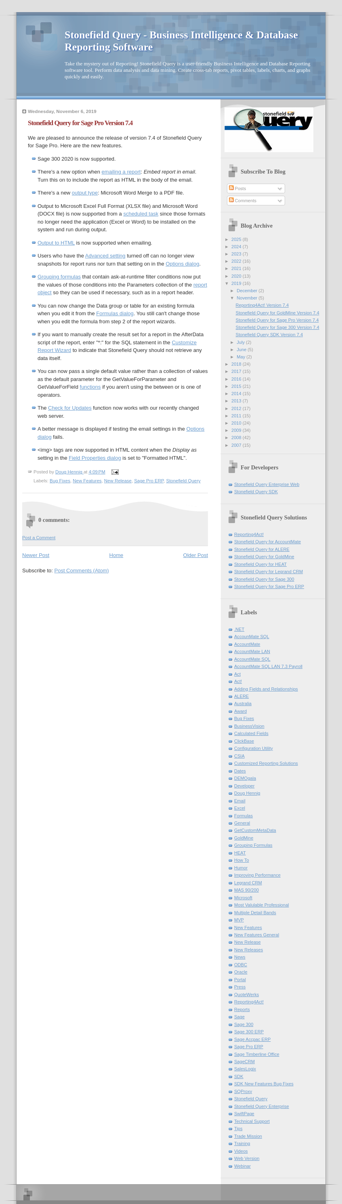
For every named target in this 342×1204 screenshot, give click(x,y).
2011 (237, 415)
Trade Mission (248, 1136)
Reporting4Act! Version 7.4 (262, 305)
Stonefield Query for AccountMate (267, 541)
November (247, 297)
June (242, 349)
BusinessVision (249, 726)
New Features (87, 480)
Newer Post (35, 555)
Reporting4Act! (249, 534)
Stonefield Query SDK (256, 491)
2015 (237, 386)
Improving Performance (257, 875)
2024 (237, 246)
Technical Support (252, 1121)
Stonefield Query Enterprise (261, 1106)
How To (241, 860)
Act (237, 674)
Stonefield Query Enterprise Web (266, 484)
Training (242, 1143)
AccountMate (247, 644)
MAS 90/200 (246, 890)
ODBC (240, 964)
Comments (242, 200)
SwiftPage (244, 1113)
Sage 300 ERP (249, 1031)
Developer (244, 785)
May (241, 356)
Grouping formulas (59, 277)
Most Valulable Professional (261, 904)
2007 (237, 445)
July (241, 342)
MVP (239, 919)
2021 (237, 268)
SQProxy (243, 1091)
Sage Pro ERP (149, 480)
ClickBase (244, 741)
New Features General (256, 934)
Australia (243, 703)
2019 (237, 283)
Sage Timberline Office (256, 1054)
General (242, 823)
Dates (240, 770)
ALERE (241, 696)
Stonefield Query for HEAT (260, 564)
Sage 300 (243, 1024)
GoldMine (243, 837)
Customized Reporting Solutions (266, 763)
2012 (237, 408)
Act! (238, 681)
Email (239, 800)
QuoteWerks (246, 994)
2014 (237, 393)
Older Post (195, 555)
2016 (237, 379)
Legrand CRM (248, 882)
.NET (239, 629)
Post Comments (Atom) (82, 570)
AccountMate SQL (252, 659)
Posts (237, 188)
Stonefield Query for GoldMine (264, 556)
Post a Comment (38, 537)
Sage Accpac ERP (252, 1039)
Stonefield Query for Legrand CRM (268, 571)
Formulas (243, 815)
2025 (237, 239)
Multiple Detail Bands (255, 912)
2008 (237, 437)
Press (239, 986)
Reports (242, 1009)
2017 (237, 371)
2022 (237, 261)
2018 (237, 364)
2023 (237, 253)
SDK (238, 1076)
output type (85, 193)
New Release (118, 480)
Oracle (241, 971)
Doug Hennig (247, 793)
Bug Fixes (60, 480)
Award (240, 711)
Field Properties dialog (95, 458)
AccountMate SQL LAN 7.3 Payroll (268, 666)
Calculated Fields (251, 733)
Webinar (242, 1166)
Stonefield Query (183, 480)
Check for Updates (70, 408)
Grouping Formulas (253, 845)
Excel (239, 808)
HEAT (240, 852)
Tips (238, 1128)
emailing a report (121, 172)
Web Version (246, 1158)
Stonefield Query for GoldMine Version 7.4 (277, 312)
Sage (239, 1016)
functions (90, 387)
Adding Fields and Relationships (266, 689)
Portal (240, 979)
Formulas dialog (115, 313)
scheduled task (140, 214)
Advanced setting (105, 256)
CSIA (239, 756)
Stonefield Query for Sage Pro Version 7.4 (277, 320)
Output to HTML (56, 243)
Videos (241, 1151)
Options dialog (182, 264)
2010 (237, 423)
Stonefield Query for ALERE (262, 549)
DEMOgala (245, 778)
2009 (237, 430)
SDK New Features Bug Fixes (264, 1083)
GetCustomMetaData (255, 830)
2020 (237, 276)
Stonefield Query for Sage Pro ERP (269, 586)
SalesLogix (245, 1068)
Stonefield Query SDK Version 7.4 (269, 334)
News (239, 957)
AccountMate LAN (252, 651)
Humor (241, 867)
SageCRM (244, 1061)
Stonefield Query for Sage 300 (264, 579)
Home (116, 555)
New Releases (248, 949)
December (247, 290)
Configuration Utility (253, 748)
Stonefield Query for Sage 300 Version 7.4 (277, 327)
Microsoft (243, 897)
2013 (237, 400)
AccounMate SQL (251, 636)
